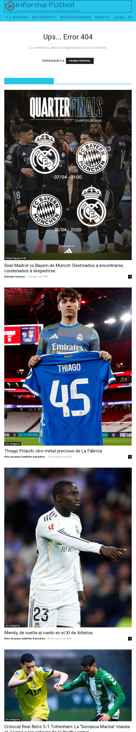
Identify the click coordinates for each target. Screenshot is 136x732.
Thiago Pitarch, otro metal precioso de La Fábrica (53, 450)
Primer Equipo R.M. (16, 258)
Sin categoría (13, 443)
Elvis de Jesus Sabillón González (24, 456)
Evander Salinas (14, 276)
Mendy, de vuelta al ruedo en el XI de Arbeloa (48, 632)
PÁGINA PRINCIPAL (80, 60)
